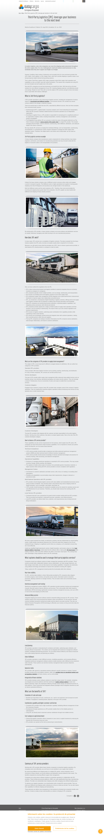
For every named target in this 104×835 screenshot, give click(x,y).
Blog (42, 1)
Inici (20, 13)
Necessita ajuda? (50, 1)
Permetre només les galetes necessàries (39, 831)
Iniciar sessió (68, 1)
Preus (31, 1)
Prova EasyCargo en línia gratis (50, 808)
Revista (37, 1)
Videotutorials (23, 1)
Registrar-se (77, 1)
